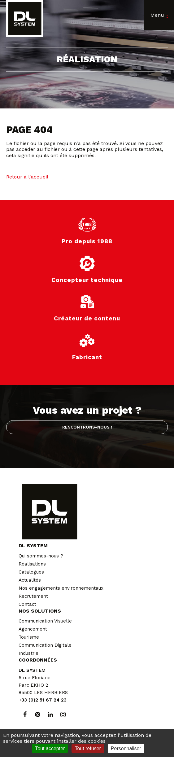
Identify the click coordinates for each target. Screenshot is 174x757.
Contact (27, 604)
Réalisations (32, 564)
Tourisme (29, 637)
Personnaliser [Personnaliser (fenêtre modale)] (126, 748)
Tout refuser (88, 748)
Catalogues (31, 572)
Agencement (33, 629)
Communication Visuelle (45, 621)
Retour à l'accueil (27, 177)
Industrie (28, 653)
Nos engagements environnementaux (61, 588)
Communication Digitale (45, 645)
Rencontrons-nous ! (87, 427)
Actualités (30, 580)
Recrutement (33, 596)
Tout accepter (50, 748)
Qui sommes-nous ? (41, 556)
